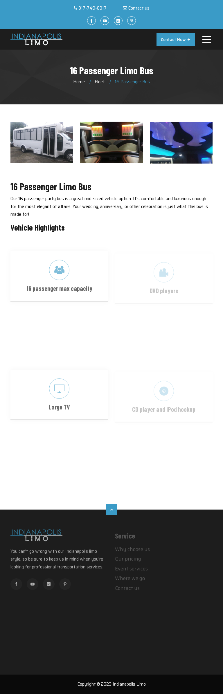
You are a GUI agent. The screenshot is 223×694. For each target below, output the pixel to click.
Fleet (100, 81)
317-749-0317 (92, 8)
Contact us (139, 8)
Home (79, 81)
